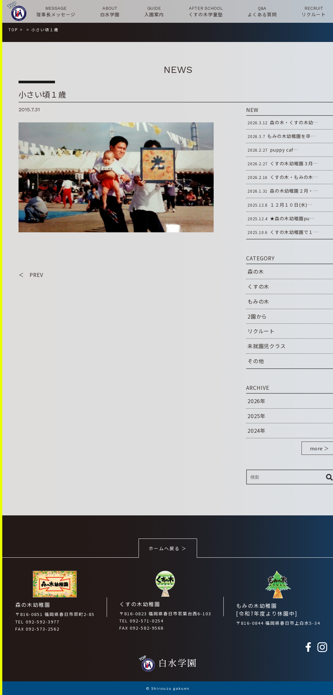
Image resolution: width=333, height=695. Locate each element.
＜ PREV (31, 275)
